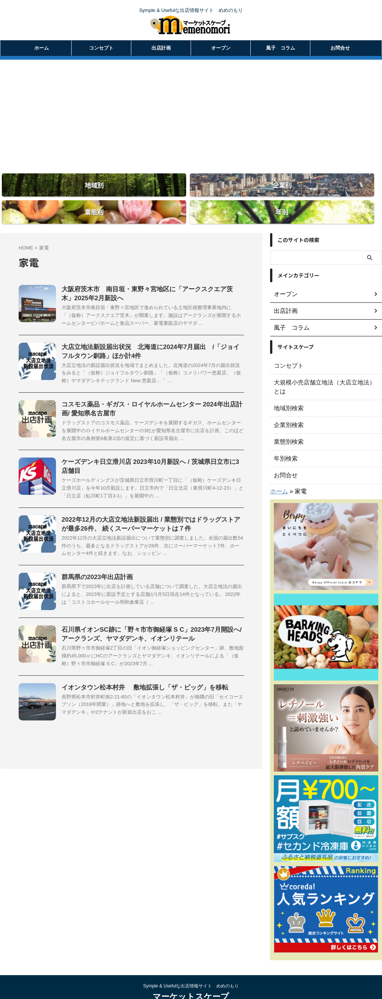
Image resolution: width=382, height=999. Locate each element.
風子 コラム (280, 48)
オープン (221, 48)
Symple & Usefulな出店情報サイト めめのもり (191, 964)
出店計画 (161, 48)
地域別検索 (287, 386)
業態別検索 (287, 420)
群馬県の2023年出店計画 (95, 572)
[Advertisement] (191, 112)
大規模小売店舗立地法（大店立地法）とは (323, 370)
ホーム (41, 48)
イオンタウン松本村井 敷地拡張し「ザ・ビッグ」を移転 (140, 684)
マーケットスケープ (191, 975)
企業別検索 (287, 403)
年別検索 (284, 437)
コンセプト (101, 48)
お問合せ (340, 48)
